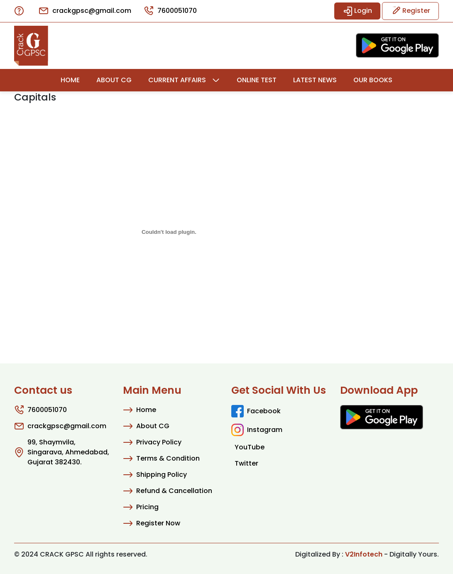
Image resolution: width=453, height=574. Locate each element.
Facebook (256, 411)
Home (70, 80)
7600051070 (170, 11)
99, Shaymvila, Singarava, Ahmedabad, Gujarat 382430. (61, 452)
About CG (114, 80)
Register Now (151, 523)
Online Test (257, 80)
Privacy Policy (152, 442)
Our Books (372, 80)
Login (357, 11)
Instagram (256, 430)
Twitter (246, 463)
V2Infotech (363, 554)
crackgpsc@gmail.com (85, 11)
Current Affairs (177, 80)
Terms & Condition (161, 459)
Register (410, 11)
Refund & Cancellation (167, 491)
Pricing (141, 507)
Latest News (315, 80)
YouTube (249, 447)
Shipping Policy (155, 475)
